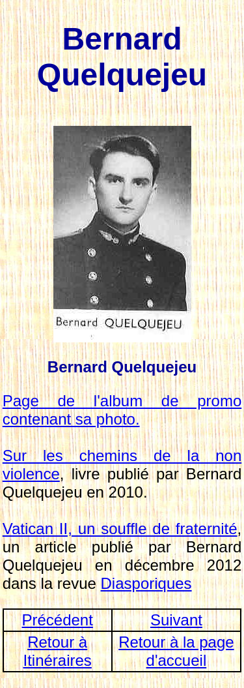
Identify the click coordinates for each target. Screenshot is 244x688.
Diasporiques (146, 583)
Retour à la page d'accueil (176, 651)
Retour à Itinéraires (57, 651)
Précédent (56, 620)
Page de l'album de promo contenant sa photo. (122, 410)
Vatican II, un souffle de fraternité (120, 528)
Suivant (176, 620)
